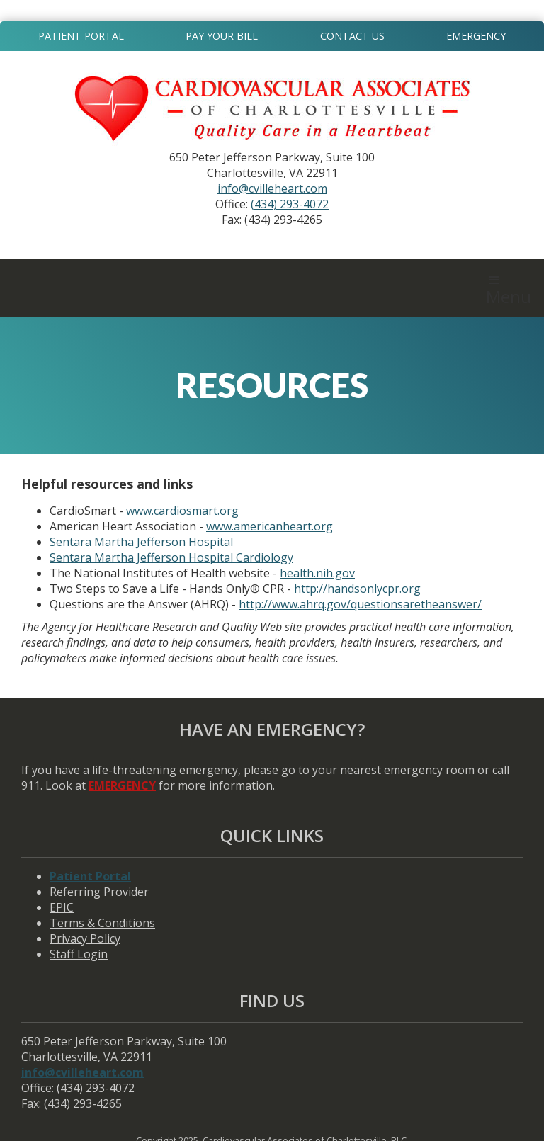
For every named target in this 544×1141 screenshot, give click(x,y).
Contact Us (352, 35)
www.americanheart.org (269, 526)
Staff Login (79, 954)
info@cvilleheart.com (272, 188)
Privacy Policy (85, 938)
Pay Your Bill (222, 35)
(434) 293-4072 (290, 204)
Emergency (476, 35)
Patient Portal (81, 35)
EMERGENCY (122, 785)
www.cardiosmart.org (182, 510)
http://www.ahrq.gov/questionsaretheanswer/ (360, 604)
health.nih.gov (317, 573)
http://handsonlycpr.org (357, 588)
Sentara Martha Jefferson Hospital (141, 542)
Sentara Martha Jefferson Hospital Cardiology (171, 557)
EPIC (62, 907)
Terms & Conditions (102, 923)
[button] (508, 288)
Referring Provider (99, 891)
